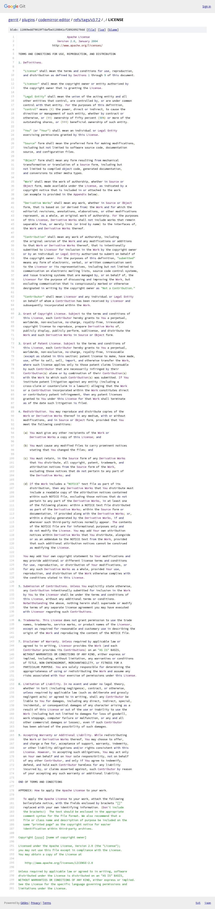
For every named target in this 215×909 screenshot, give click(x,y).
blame (113, 29)
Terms (47, 903)
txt (198, 903)
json (207, 903)
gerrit (13, 19)
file (91, 29)
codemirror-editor (54, 19)
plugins (28, 19)
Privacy (35, 903)
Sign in (206, 6)
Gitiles (24, 903)
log (101, 29)
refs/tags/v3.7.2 (86, 19)
